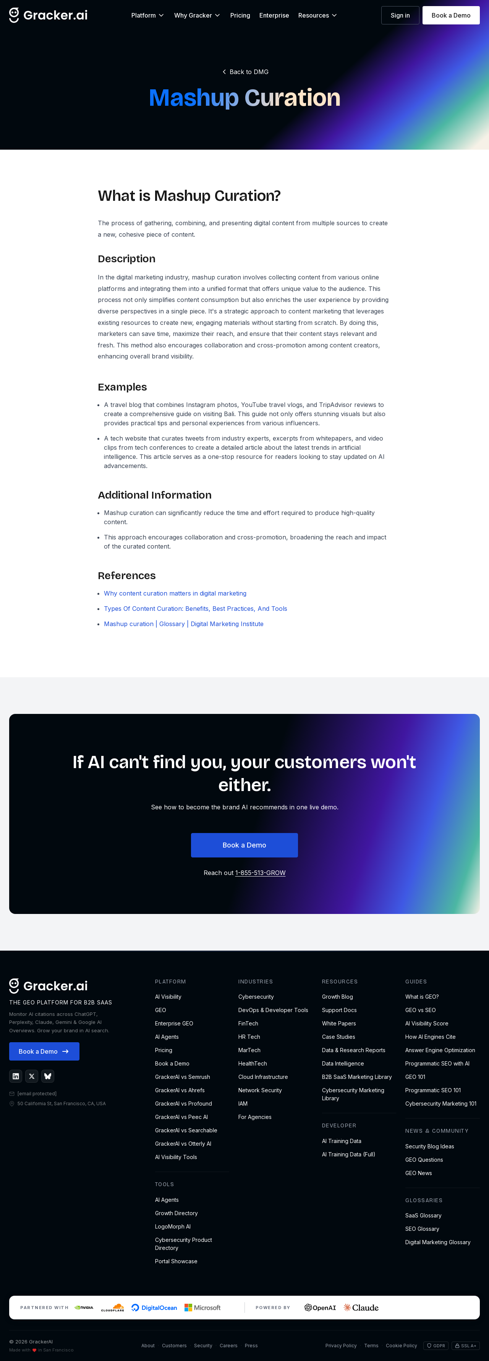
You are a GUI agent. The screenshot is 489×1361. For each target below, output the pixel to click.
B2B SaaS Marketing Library (357, 1077)
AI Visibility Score (427, 1023)
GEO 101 (415, 1077)
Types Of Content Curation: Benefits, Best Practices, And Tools (195, 608)
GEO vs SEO (420, 1010)
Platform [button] (148, 15)
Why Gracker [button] (197, 15)
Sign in (400, 15)
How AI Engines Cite (430, 1036)
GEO (160, 1010)
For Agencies (255, 1117)
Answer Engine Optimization (440, 1050)
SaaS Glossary (423, 1215)
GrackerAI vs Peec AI (181, 1117)
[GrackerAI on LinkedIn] (15, 1076)
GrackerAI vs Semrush (182, 1077)
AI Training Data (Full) (349, 1154)
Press (251, 1345)
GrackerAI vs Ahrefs (180, 1090)
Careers (229, 1345)
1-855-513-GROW (260, 873)
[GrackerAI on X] (31, 1076)
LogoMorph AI (173, 1226)
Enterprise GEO (174, 1023)
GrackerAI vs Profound (183, 1103)
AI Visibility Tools (176, 1157)
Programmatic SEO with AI (437, 1063)
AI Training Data (341, 1141)
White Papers (339, 1023)
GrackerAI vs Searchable (186, 1130)
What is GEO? (422, 996)
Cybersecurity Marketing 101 (440, 1103)
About (148, 1345)
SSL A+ (465, 1345)
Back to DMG (244, 72)
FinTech (248, 1023)
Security (203, 1345)
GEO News (418, 1173)
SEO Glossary (422, 1228)
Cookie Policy (401, 1345)
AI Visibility (168, 996)
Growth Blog (337, 996)
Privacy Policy (341, 1345)
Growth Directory (176, 1213)
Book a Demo (451, 15)
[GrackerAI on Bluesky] (47, 1076)
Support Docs (339, 1010)
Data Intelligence (343, 1063)
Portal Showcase (176, 1261)
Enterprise (274, 15)
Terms (371, 1345)
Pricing (240, 15)
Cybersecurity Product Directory (183, 1244)
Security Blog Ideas (429, 1146)
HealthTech (252, 1063)
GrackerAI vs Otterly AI (183, 1143)
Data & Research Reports (353, 1050)
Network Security (260, 1090)
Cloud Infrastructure (263, 1077)
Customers (174, 1345)
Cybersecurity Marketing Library (353, 1094)
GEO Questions (424, 1159)
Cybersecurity (256, 996)
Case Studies (338, 1036)
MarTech (249, 1050)
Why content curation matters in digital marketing (175, 593)
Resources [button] (318, 15)
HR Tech (249, 1036)
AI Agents (167, 1036)
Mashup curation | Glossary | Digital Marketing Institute (184, 624)
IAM (243, 1103)
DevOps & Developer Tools (273, 1010)
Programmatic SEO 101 (433, 1090)
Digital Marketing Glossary (438, 1242)
